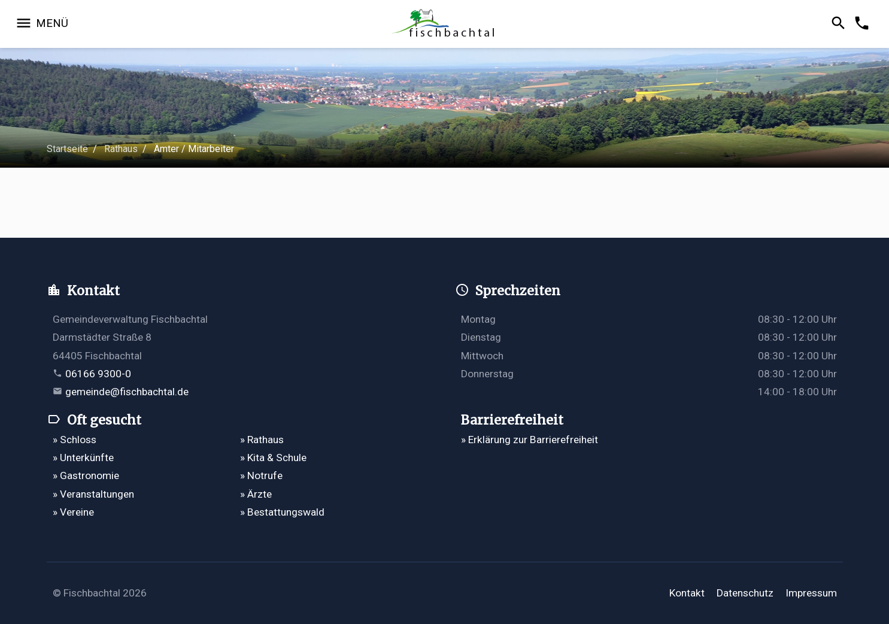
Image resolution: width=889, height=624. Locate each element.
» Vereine (73, 512)
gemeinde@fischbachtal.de (127, 392)
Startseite (67, 149)
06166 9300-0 (98, 374)
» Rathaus (262, 440)
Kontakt (687, 593)
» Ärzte (256, 494)
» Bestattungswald (282, 512)
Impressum (811, 593)
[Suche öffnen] (840, 24)
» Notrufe (261, 475)
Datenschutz (745, 593)
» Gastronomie (86, 475)
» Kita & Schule (273, 458)
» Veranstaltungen (93, 494)
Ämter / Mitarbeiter (194, 149)
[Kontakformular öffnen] (863, 24)
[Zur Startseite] (444, 24)
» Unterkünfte (83, 458)
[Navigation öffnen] (41, 24)
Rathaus (121, 149)
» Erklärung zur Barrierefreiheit (529, 440)
